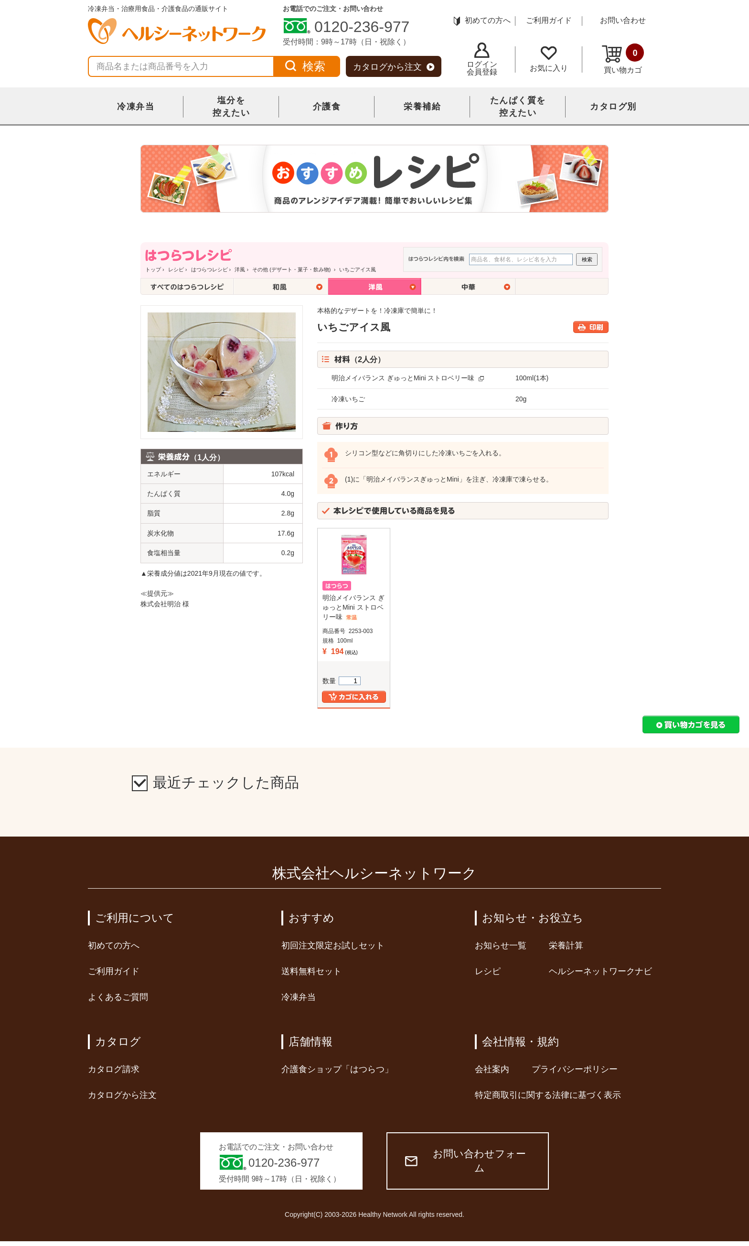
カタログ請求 (113, 1069)
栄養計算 (566, 945)
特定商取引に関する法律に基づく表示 (548, 1095)
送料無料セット (311, 971)
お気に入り (549, 59)
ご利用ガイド (549, 20)
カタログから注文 (394, 67)
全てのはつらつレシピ (187, 286)
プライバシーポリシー (575, 1069)
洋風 (240, 269)
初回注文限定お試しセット (333, 945)
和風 (281, 286)
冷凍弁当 (135, 106)
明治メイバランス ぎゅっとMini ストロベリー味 (403, 378)
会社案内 (492, 1069)
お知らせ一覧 (500, 945)
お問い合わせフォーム (465, 1160)
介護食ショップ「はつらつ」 (337, 1069)
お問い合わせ (623, 20)
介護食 (327, 106)
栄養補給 (422, 106)
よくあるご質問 (118, 997)
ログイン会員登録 (482, 59)
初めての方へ (482, 20)
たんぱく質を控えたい (518, 107)
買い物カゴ (623, 58)
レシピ (176, 269)
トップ (153, 269)
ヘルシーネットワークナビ (600, 971)
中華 (468, 286)
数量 (341, 681)
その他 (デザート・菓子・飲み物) (292, 269)
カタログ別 (613, 106)
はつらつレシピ (209, 269)
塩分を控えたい (231, 107)
